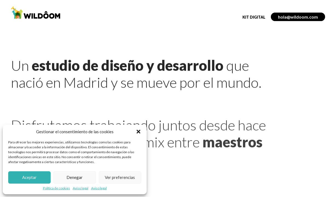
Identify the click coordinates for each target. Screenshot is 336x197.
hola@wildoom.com (298, 16)
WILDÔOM (35, 12)
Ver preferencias (120, 177)
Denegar (74, 177)
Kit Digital (253, 17)
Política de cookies (56, 188)
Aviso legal (80, 188)
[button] (138, 131)
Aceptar (29, 177)
